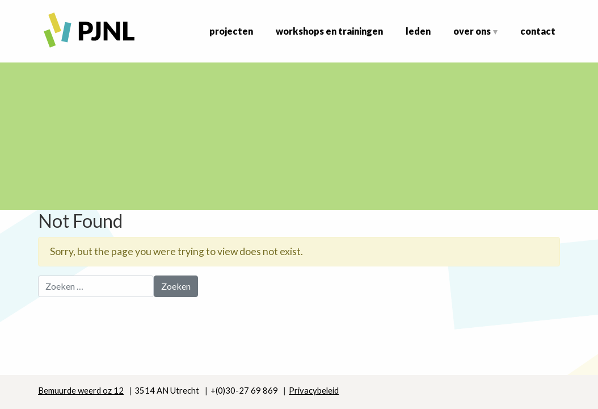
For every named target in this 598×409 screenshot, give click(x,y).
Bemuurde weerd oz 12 (81, 390)
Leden (418, 31)
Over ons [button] (472, 31)
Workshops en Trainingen (329, 31)
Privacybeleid (314, 390)
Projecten (231, 31)
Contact (537, 31)
